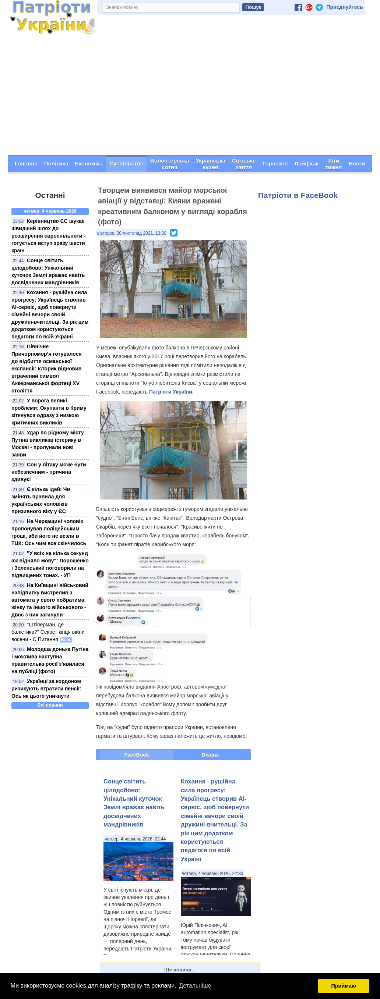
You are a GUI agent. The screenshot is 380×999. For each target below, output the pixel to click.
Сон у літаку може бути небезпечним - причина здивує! (48, 472)
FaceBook (136, 754)
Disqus (210, 754)
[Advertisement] (190, 99)
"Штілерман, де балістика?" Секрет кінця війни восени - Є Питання (48, 632)
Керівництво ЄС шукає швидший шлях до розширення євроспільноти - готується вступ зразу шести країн (48, 235)
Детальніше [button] (195, 985)
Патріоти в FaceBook (298, 195)
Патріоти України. (171, 392)
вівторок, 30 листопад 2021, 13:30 (131, 232)
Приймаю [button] (343, 986)
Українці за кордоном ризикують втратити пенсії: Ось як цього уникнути (46, 688)
